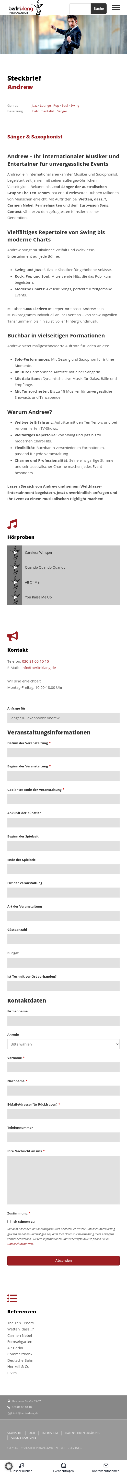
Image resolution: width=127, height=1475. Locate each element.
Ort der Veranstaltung (24, 883)
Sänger (62, 111)
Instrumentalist (43, 111)
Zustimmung (18, 1213)
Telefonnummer (20, 1127)
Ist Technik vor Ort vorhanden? (32, 976)
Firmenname (17, 1011)
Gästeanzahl (17, 929)
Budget (13, 953)
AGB (32, 1433)
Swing (74, 105)
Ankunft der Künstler (24, 813)
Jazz (34, 105)
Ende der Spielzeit (21, 860)
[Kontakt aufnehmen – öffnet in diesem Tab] (106, 1467)
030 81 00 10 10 (35, 661)
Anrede (13, 1034)
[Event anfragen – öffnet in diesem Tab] (63, 1467)
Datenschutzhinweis (20, 1244)
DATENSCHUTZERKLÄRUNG (82, 1433)
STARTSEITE (14, 1433)
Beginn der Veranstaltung (29, 766)
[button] (9, 1466)
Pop (56, 105)
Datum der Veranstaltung (29, 743)
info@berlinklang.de (39, 667)
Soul (65, 105)
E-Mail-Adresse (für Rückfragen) (33, 1104)
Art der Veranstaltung (24, 906)
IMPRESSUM (50, 1433)
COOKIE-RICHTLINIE (23, 1437)
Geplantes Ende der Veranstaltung (35, 789)
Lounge (45, 105)
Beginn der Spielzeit (23, 836)
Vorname (16, 1058)
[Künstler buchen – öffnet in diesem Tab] (21, 1467)
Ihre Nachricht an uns (26, 1151)
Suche (98, 8)
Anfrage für (16, 708)
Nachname (17, 1081)
